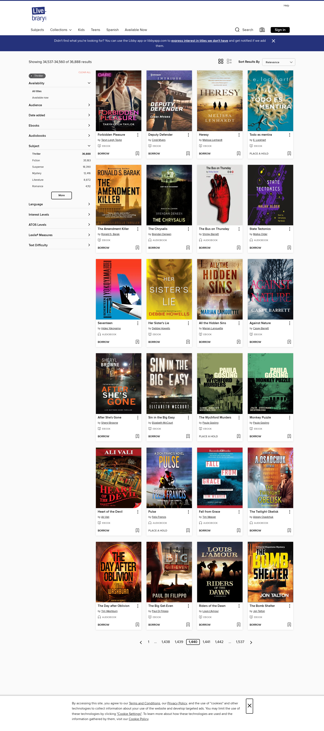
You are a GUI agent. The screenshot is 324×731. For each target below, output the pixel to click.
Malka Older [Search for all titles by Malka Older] (260, 234)
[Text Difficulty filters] (60, 245)
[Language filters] (60, 204)
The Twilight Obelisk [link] (264, 512)
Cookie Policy (138, 719)
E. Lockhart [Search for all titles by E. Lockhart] (259, 140)
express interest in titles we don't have (199, 41)
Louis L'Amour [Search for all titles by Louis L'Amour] (210, 611)
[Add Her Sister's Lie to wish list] (188, 342)
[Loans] (262, 31)
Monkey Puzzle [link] (260, 418)
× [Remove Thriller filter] (31, 76)
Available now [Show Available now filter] (40, 97)
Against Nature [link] (260, 323)
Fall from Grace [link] (209, 512)
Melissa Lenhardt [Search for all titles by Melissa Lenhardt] (212, 140)
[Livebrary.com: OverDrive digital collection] (39, 14)
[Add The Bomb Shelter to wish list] (289, 625)
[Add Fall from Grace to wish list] (238, 531)
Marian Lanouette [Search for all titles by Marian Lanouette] (212, 328)
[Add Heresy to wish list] (238, 154)
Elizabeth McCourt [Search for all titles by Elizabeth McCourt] (162, 422)
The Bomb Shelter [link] (262, 606)
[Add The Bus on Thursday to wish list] (238, 248)
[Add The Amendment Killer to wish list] (137, 248)
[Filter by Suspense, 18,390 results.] (61, 167)
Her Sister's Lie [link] (158, 323)
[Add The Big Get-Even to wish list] (188, 625)
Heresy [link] (204, 135)
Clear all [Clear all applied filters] (85, 72)
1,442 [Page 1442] (219, 642)
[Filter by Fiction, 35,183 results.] (61, 160)
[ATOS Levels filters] (60, 225)
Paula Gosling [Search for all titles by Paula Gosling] (210, 422)
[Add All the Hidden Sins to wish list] (238, 342)
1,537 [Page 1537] (240, 642)
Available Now (136, 30)
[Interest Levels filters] (60, 215)
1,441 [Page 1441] (206, 642)
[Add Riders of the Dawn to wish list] (238, 625)
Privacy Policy (177, 703)
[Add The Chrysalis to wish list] (188, 248)
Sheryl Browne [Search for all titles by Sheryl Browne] (109, 422)
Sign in (280, 30)
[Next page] (251, 641)
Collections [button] (61, 30)
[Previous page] (141, 641)
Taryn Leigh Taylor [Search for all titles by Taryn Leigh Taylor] (111, 140)
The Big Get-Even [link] (160, 606)
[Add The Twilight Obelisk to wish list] (289, 531)
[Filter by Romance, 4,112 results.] (61, 186)
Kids (81, 30)
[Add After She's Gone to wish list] (137, 436)
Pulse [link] (152, 512)
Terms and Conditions (144, 703)
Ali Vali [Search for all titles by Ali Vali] (105, 517)
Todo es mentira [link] (261, 135)
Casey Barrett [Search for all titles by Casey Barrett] (261, 328)
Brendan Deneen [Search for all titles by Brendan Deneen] (161, 234)
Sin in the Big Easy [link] (161, 418)
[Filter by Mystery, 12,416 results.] (61, 173)
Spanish (112, 30)
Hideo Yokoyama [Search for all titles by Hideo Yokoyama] (111, 328)
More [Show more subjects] (61, 195)
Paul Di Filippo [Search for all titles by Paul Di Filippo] (160, 611)
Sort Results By (249, 62)
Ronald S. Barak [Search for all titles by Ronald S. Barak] (110, 234)
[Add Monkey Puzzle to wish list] (289, 436)
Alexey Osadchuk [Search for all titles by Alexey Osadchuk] (263, 517)
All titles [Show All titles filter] (37, 91)
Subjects (37, 30)
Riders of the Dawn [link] (212, 606)
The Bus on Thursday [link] (214, 229)
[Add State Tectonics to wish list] (289, 248)
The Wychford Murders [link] (215, 418)
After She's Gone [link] (109, 418)
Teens (95, 30)
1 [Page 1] (148, 642)
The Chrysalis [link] (157, 229)
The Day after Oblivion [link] (114, 606)
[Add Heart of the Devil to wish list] (137, 531)
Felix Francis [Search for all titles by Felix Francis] (159, 517)
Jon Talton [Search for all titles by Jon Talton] (259, 611)
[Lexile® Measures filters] (60, 235)
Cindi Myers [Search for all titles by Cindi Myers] (159, 140)
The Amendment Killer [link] (113, 229)
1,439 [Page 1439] (179, 642)
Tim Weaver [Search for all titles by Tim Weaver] (209, 517)
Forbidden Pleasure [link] (111, 135)
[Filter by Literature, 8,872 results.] (61, 180)
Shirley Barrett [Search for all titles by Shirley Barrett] (210, 234)
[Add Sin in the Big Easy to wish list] (188, 436)
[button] (243, 31)
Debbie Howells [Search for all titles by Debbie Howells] (161, 328)
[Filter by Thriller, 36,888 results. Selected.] (61, 154)
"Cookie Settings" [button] (129, 714)
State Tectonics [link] (260, 229)
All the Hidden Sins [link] (212, 323)
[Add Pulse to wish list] (188, 531)
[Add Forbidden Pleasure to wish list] (137, 154)
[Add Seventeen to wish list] (137, 342)
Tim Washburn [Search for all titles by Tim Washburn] (109, 611)
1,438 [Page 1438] (166, 642)
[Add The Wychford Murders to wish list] (238, 436)
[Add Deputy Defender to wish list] (188, 154)
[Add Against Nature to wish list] (289, 342)
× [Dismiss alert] (273, 41)
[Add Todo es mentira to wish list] (289, 154)
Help (286, 5)
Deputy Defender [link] (160, 135)
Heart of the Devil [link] (110, 512)
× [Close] (249, 706)
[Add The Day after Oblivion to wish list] (137, 625)
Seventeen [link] (105, 323)
